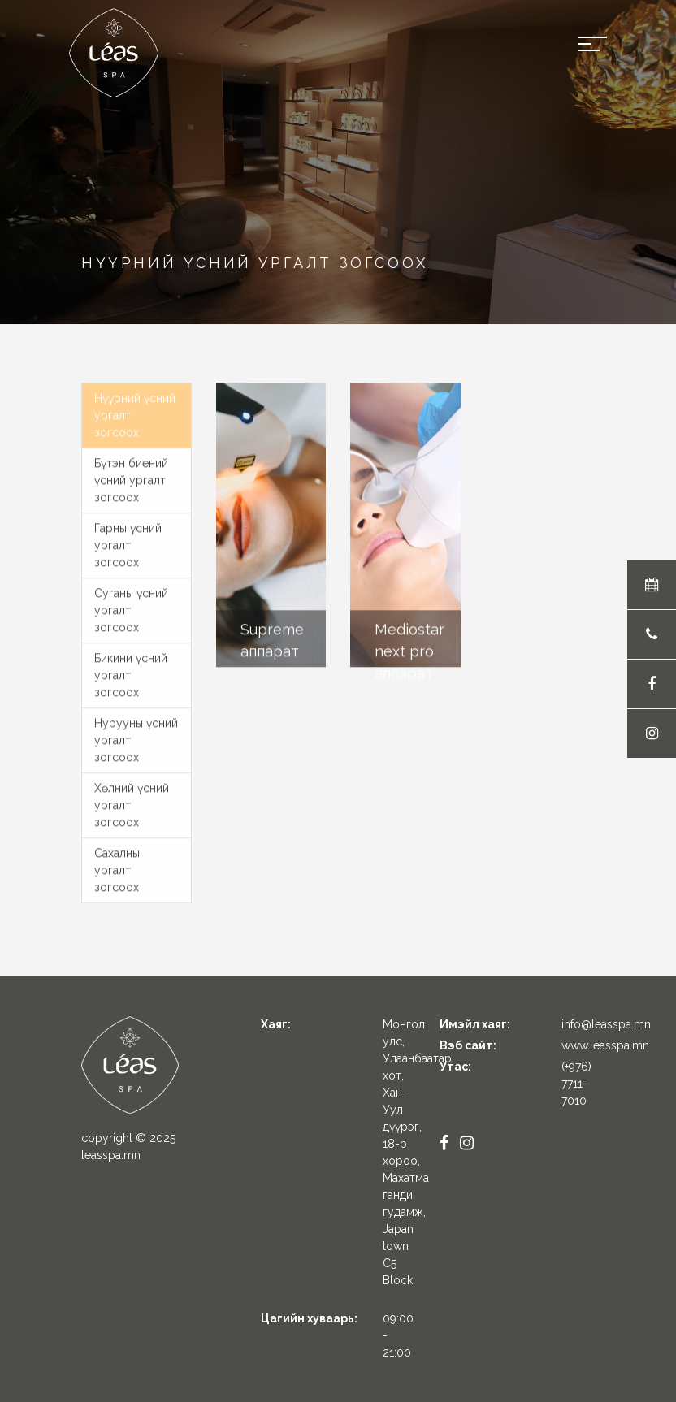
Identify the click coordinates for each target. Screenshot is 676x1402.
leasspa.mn (111, 1155)
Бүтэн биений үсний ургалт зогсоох (131, 475)
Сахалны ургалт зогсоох (117, 865)
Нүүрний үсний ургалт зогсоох (135, 410)
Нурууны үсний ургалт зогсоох (136, 735)
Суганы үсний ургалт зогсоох (131, 605)
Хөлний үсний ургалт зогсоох (131, 800)
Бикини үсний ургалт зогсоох (130, 670)
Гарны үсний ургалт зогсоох (128, 540)
